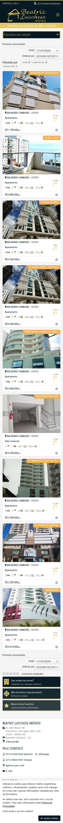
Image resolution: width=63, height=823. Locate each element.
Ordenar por (28, 56)
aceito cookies (49, 818)
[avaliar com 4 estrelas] (14, 673)
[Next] (56, 90)
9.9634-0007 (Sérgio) (19, 760)
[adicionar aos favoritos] (57, 130)
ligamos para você (15, 765)
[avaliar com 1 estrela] (4, 673)
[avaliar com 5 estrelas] (17, 673)
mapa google (12, 741)
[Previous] (7, 90)
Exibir (31, 50)
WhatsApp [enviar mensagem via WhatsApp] (42, 754)
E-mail (9, 771)
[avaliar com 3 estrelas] (10, 673)
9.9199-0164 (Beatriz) (49, 4)
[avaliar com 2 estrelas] (7, 673)
